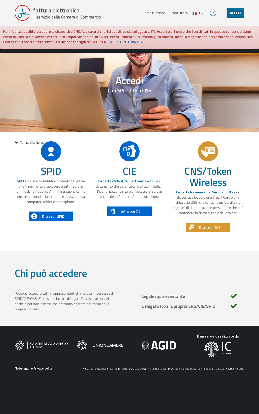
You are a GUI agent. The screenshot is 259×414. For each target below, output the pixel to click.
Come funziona (154, 12)
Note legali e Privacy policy (34, 368)
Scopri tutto (179, 12)
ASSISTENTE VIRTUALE (128, 41)
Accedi (235, 12)
